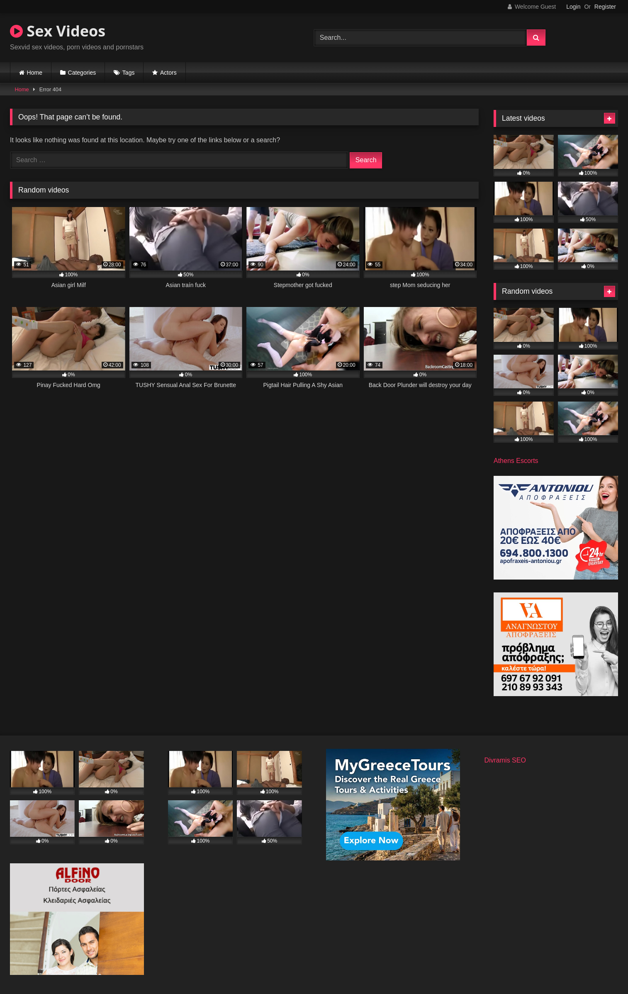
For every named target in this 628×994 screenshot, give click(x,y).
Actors (168, 72)
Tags (128, 72)
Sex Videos (57, 31)
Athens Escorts (516, 460)
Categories (82, 72)
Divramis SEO (505, 760)
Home (34, 72)
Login (573, 6)
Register (605, 6)
